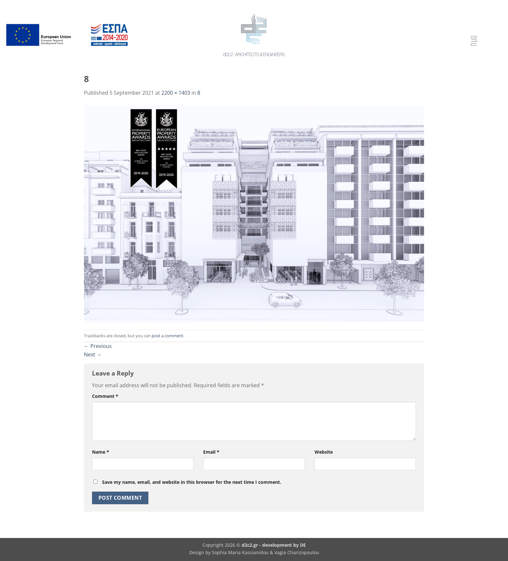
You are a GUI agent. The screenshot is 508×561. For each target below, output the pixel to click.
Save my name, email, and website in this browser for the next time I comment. (191, 482)
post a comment (167, 336)
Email (211, 452)
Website (324, 452)
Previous (98, 346)
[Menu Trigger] (474, 41)
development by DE (284, 545)
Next (93, 354)
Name (100, 452)
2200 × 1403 (175, 92)
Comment (105, 396)
